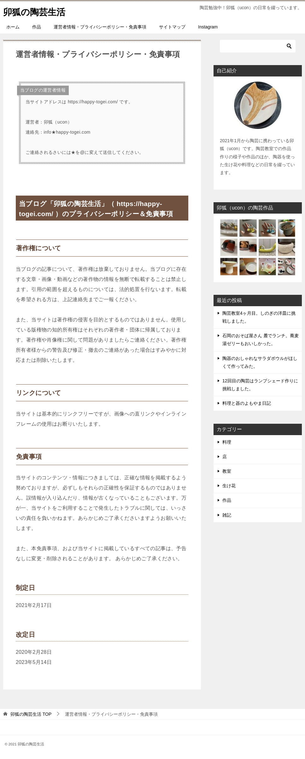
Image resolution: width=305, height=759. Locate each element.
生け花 (229, 485)
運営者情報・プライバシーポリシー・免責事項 (100, 26)
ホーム (13, 26)
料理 (226, 442)
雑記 (226, 515)
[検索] (258, 46)
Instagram (208, 26)
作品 (36, 26)
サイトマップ (172, 26)
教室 (226, 471)
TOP (30, 714)
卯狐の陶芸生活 (36, 11)
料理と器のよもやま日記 (246, 403)
